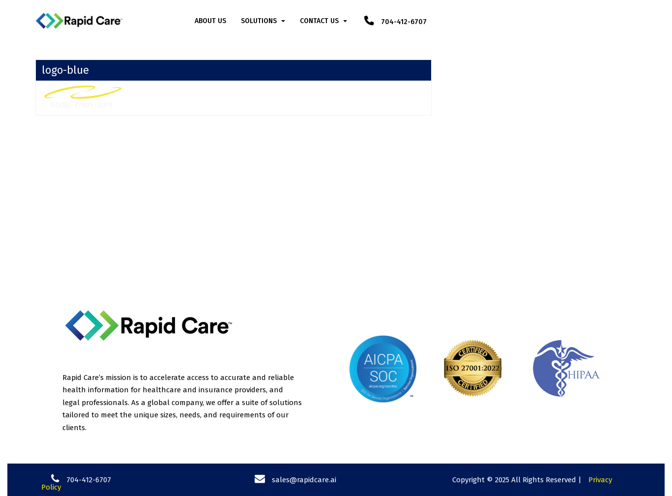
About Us (210, 21)
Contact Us (319, 21)
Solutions (259, 21)
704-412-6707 (395, 22)
